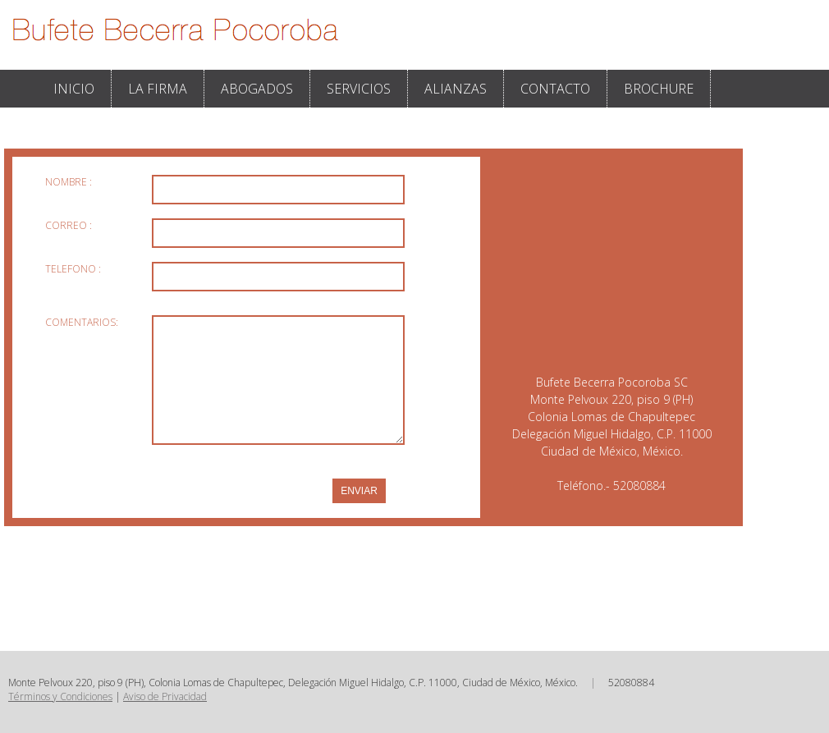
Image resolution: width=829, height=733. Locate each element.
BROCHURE (659, 89)
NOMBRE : (68, 182)
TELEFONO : (73, 269)
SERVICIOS (359, 89)
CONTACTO (555, 89)
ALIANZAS (455, 89)
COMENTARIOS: (81, 322)
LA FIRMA (157, 89)
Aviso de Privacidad (165, 696)
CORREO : (68, 225)
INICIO (73, 89)
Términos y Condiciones (60, 696)
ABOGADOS (257, 89)
